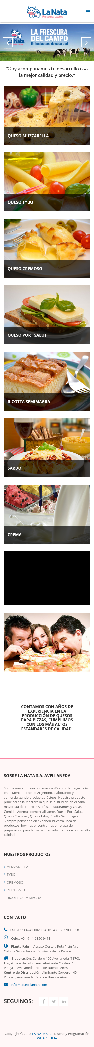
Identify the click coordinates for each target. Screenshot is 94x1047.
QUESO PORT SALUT (27, 335)
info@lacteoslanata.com (29, 984)
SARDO (14, 468)
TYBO (9, 874)
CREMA (15, 534)
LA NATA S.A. (41, 1033)
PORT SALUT (15, 890)
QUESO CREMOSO (25, 269)
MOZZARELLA (16, 867)
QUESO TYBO (20, 202)
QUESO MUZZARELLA (28, 136)
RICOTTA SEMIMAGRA (29, 401)
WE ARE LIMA (47, 1038)
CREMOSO (13, 882)
